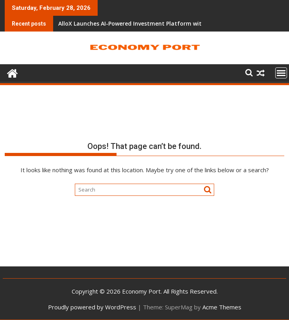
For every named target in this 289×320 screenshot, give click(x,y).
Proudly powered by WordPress (92, 307)
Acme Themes (221, 307)
